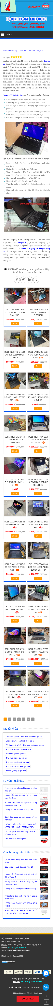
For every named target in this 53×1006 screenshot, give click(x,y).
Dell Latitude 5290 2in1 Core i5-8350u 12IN (15, 609)
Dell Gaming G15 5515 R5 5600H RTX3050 (14, 525)
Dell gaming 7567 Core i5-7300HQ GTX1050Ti (15, 567)
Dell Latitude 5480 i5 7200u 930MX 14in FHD (38, 525)
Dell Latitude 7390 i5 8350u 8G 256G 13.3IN (38, 609)
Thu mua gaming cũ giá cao (17, 762)
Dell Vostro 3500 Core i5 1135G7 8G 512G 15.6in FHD (38, 567)
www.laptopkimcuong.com (19, 950)
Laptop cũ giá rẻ (12, 737)
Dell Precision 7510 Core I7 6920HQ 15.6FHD (15, 652)
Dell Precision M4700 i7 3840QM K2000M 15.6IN (15, 694)
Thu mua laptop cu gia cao (31, 737)
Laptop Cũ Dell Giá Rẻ (12, 95)
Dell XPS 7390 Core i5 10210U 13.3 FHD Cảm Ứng (15, 312)
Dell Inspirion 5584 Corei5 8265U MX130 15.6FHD (14, 355)
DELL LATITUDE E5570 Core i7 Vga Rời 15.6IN (38, 355)
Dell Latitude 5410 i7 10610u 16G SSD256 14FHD (38, 397)
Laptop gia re (11, 741)
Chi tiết (14, 324)
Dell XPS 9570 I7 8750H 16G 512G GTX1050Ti (38, 694)
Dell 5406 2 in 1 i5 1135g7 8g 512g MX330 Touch (38, 312)
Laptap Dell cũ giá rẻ (26, 741)
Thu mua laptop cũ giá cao (16, 754)
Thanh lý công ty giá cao (16, 771)
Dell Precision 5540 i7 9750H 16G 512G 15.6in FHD (15, 440)
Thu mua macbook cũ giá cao (18, 766)
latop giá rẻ (21, 242)
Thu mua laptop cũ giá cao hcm (18, 749)
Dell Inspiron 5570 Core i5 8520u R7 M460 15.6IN (38, 440)
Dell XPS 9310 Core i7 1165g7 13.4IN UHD (14, 482)
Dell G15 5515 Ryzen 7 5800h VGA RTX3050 (38, 652)
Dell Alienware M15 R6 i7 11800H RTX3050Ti (14, 397)
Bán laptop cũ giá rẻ (13, 745)
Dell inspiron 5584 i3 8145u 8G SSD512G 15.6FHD (38, 482)
